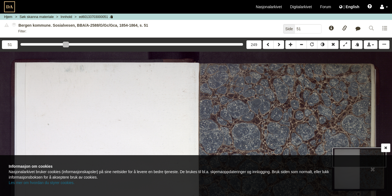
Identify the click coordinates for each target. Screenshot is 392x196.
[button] (384, 7)
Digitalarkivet (301, 7)
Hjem (8, 17)
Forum (325, 7)
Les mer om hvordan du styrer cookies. (42, 182)
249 (254, 44)
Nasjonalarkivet (269, 7)
